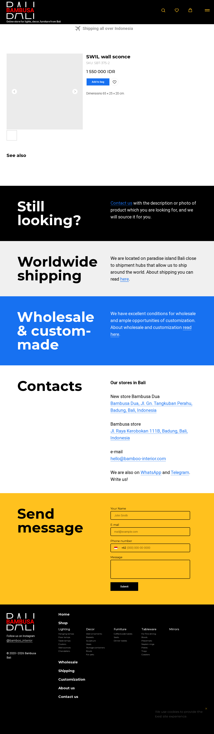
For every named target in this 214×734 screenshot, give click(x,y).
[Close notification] (206, 708)
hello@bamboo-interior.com (138, 458)
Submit (124, 586)
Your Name (118, 508)
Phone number (121, 541)
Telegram (179, 472)
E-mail (114, 524)
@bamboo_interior (19, 640)
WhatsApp (150, 472)
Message (116, 557)
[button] (163, 10)
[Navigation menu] (207, 10)
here (124, 279)
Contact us (121, 203)
